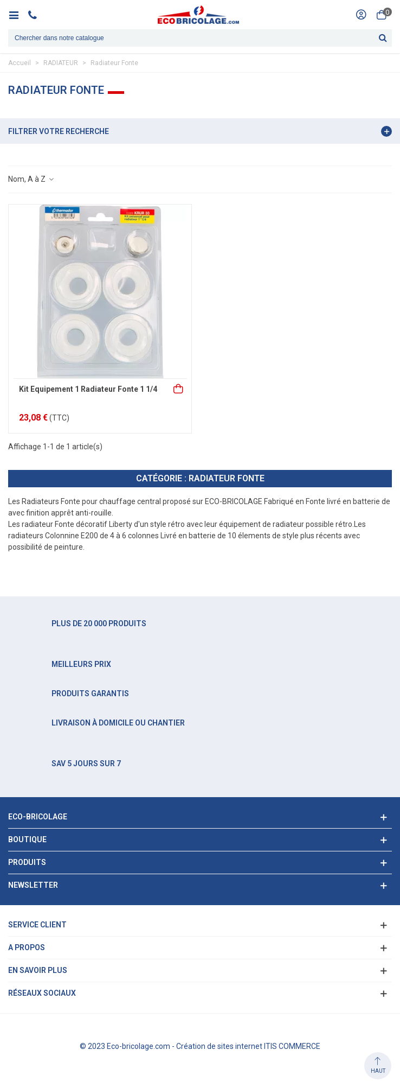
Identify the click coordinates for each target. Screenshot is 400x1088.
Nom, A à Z (31, 179)
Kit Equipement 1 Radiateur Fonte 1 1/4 (88, 389)
